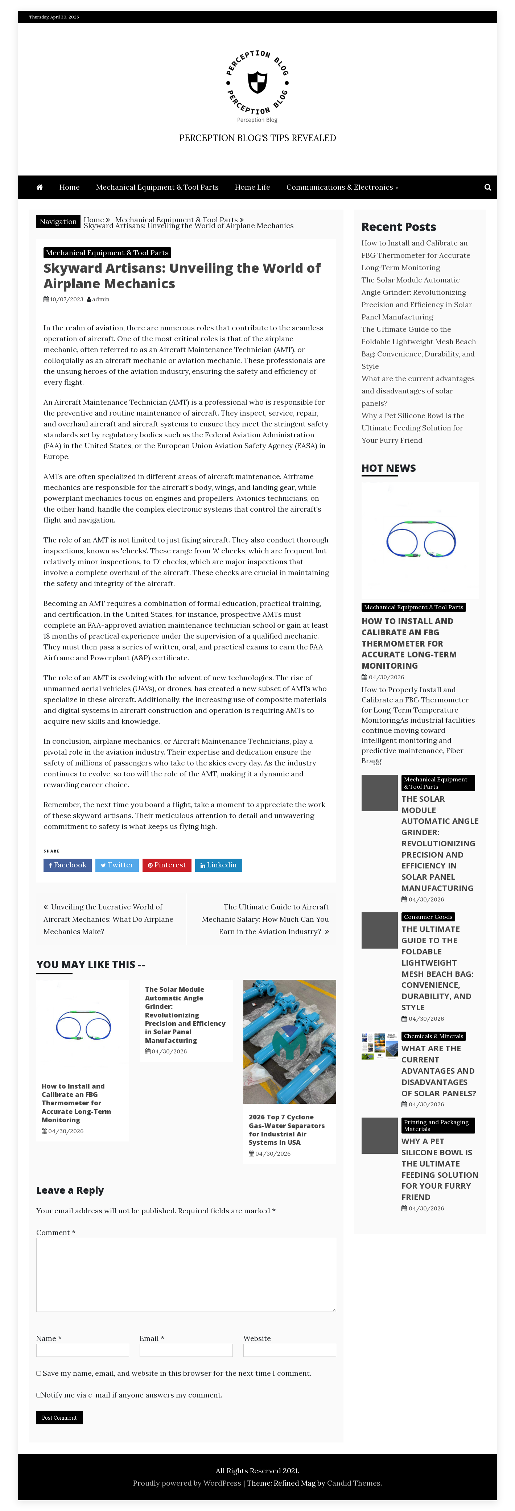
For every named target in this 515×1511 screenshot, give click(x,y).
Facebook (67, 865)
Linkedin (219, 865)
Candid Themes (353, 1482)
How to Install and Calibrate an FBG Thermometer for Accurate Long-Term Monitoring (76, 1103)
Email (152, 1338)
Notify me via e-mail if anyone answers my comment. (129, 1394)
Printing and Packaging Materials (436, 1125)
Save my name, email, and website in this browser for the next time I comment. (177, 1373)
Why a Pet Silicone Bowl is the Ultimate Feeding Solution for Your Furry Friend (413, 428)
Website (257, 1338)
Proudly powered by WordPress (188, 1482)
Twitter (117, 865)
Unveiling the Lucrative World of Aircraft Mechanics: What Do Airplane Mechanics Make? (108, 919)
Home (69, 186)
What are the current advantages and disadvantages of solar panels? (418, 391)
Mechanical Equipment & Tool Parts (157, 186)
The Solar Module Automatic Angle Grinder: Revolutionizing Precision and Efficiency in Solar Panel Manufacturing (185, 1014)
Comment (55, 1232)
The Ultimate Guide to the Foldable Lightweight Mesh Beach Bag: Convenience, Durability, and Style (437, 967)
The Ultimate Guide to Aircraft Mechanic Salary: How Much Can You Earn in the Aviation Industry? (265, 919)
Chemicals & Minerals (434, 1036)
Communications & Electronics (340, 186)
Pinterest (167, 865)
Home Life (252, 186)
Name (49, 1338)
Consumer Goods (428, 916)
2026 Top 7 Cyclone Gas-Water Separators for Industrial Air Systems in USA (287, 1129)
